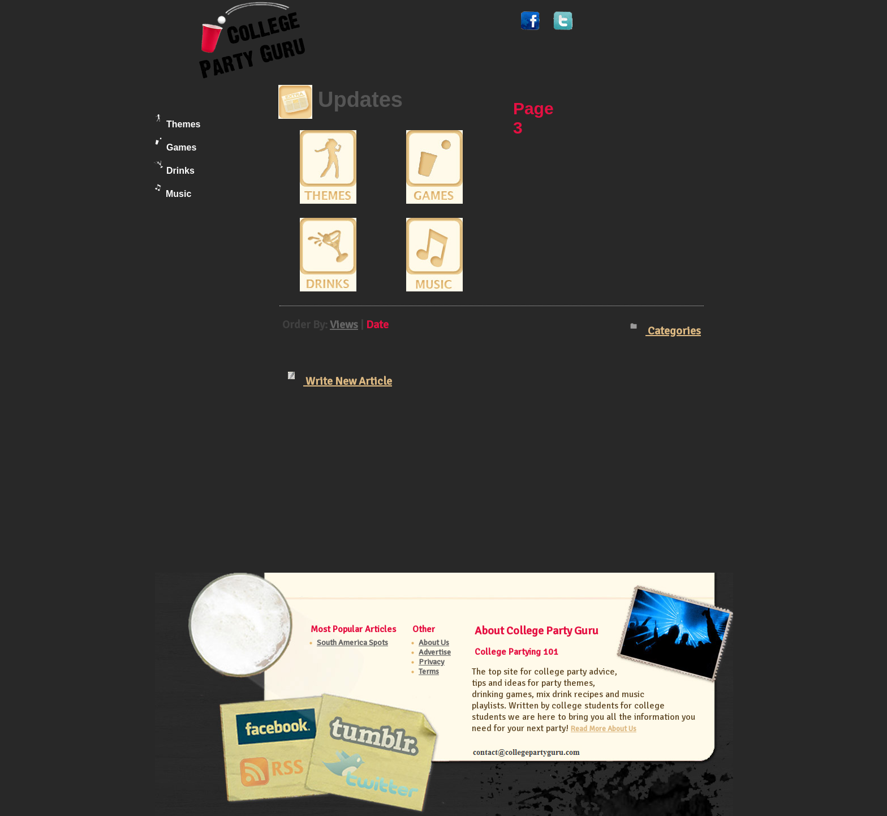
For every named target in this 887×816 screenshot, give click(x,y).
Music (173, 191)
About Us (434, 642)
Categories (665, 331)
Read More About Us (603, 728)
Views (344, 324)
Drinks (174, 168)
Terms (429, 671)
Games (175, 145)
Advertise (435, 652)
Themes (177, 121)
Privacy (432, 662)
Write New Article (340, 380)
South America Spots (352, 642)
